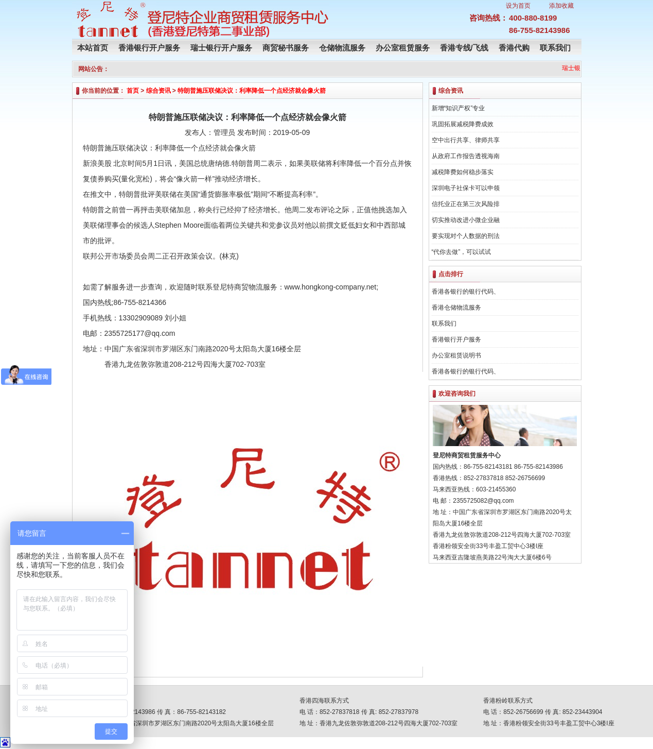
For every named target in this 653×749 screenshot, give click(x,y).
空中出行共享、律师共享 (466, 140)
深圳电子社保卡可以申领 (466, 188)
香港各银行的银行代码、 (466, 291)
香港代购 (514, 47)
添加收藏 (561, 5)
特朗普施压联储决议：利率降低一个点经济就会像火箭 (252, 90)
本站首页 (92, 47)
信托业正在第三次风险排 (466, 204)
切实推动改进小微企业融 (466, 220)
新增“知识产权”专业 (458, 108)
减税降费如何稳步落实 (462, 172)
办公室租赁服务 (403, 47)
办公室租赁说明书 (456, 355)
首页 (133, 90)
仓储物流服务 (342, 47)
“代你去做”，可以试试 (461, 252)
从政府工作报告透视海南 (466, 156)
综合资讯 (158, 90)
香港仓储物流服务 (456, 307)
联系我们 (555, 47)
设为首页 (518, 5)
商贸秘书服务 (285, 47)
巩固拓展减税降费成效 (462, 124)
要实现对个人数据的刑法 (466, 236)
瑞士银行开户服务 (221, 47)
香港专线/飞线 (464, 47)
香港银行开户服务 (149, 47)
